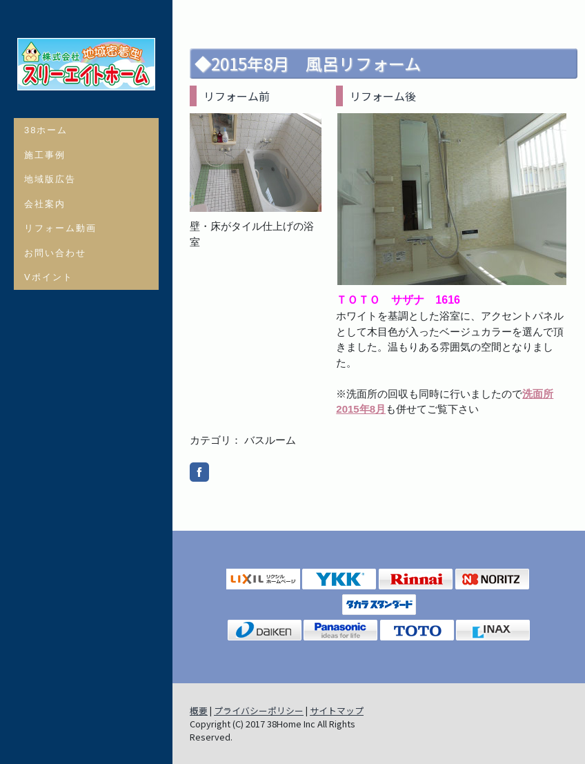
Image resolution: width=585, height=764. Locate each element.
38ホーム (46, 130)
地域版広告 (50, 179)
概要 (199, 710)
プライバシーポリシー (259, 710)
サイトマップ (337, 710)
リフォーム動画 (60, 228)
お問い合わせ (55, 253)
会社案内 (45, 204)
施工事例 (45, 155)
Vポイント (48, 277)
